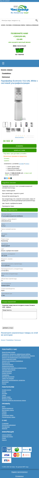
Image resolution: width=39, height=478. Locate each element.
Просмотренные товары (8, 417)
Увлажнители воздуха (8, 366)
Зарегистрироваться (7, 408)
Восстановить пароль (8, 410)
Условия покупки (6, 390)
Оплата (4, 391)
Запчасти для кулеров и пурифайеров (12, 361)
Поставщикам (6, 427)
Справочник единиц (7, 436)
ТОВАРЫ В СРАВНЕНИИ (32, 25)
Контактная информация (9, 425)
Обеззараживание (7, 371)
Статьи (4, 438)
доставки (21, 163)
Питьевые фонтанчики (8, 376)
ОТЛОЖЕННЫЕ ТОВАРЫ (18, 25)
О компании (5, 423)
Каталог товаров (6, 70)
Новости (4, 440)
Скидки (4, 395)
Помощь (4, 412)
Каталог (3, 340)
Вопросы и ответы (7, 398)
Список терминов (7, 435)
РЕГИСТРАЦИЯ (21, 46)
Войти (3, 406)
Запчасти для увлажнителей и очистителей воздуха (16, 357)
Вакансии (4, 428)
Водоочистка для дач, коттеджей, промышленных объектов (18, 355)
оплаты (27, 163)
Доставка (4, 393)
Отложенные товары (7, 415)
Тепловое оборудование (8, 369)
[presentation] (17, 323)
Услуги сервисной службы (9, 359)
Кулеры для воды (7, 373)
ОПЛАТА (3, 25)
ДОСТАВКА (9, 25)
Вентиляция (5, 382)
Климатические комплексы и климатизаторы (14, 368)
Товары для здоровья (8, 378)
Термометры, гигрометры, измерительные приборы (16, 354)
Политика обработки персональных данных (14, 400)
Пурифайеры (6, 73)
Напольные (6, 77)
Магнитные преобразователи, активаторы (13, 380)
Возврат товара (6, 397)
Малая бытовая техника (8, 352)
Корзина (4, 413)
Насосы (4, 383)
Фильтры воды (6, 363)
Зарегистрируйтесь (19, 137)
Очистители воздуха (7, 364)
